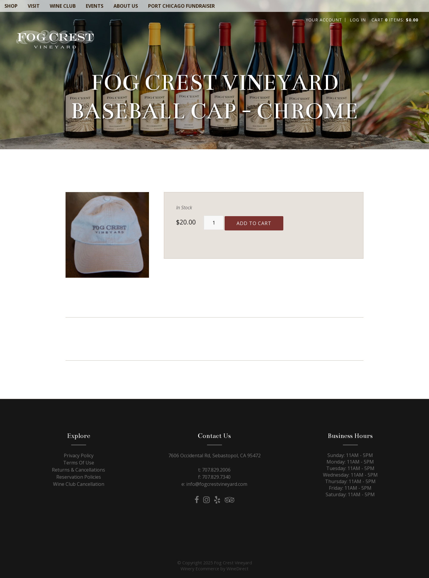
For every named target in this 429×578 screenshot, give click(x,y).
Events (94, 6)
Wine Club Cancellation (78, 484)
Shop (11, 6)
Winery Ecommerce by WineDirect (214, 568)
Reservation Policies (78, 477)
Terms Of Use (78, 462)
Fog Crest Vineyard (55, 40)
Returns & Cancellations (78, 470)
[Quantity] (213, 223)
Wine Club (63, 6)
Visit (34, 6)
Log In (358, 20)
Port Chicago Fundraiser (181, 6)
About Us (126, 6)
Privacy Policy (79, 455)
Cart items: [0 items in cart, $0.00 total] (395, 20)
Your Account (324, 20)
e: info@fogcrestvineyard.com (214, 484)
